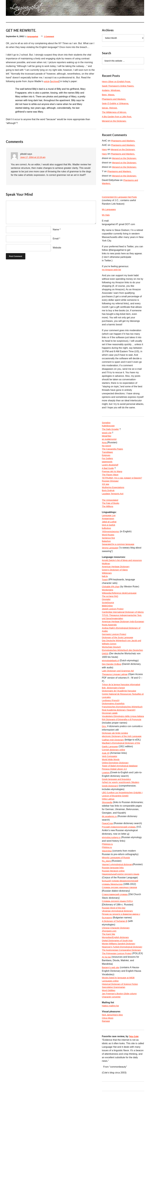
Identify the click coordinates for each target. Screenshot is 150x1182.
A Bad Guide (108, 473)
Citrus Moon (108, 1103)
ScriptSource (108, 625)
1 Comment (50, 36)
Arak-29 (106, 808)
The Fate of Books (111, 515)
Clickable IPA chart (111, 608)
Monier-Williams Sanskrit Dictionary (120, 1015)
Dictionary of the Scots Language (119, 667)
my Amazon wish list (112, 271)
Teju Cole (134, 1122)
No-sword (107, 449)
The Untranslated (111, 512)
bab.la (105, 597)
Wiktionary (107, 594)
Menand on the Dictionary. (115, 121)
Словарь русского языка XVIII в (119, 969)
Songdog (106, 424)
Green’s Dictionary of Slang (116, 590)
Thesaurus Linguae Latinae (116, 709)
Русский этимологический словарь (120, 888)
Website (57, 247)
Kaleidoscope (109, 428)
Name (56, 229)
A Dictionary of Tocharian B (116, 990)
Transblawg (108, 456)
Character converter (112, 1081)
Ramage (106, 1107)
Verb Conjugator (110, 811)
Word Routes (109, 549)
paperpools (108, 466)
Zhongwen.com (110, 1001)
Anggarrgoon (109, 532)
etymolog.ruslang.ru (112, 899)
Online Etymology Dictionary (116, 818)
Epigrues (106, 459)
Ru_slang (107, 923)
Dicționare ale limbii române (116, 783)
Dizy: (104, 776)
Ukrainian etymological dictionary (119, 980)
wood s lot (107, 435)
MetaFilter (107, 438)
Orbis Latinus (109, 857)
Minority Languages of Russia (117, 920)
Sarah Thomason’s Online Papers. (120, 86)
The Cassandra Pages (113, 452)
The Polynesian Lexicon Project (118, 1032)
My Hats (106, 216)
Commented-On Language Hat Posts (121, 197)
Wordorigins (108, 611)
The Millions (108, 519)
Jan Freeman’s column (121, 1078)
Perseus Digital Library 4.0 (115, 825)
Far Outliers (108, 463)
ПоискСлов (108, 885)
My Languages (109, 210)
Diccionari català (110, 759)
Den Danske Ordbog (112, 699)
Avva (105, 445)
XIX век (106, 494)
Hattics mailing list (111, 1091)
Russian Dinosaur (111, 491)
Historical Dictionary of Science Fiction (122, 1067)
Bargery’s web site (111, 1050)
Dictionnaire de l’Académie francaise (121, 731)
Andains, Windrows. (112, 90)
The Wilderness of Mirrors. (115, 112)
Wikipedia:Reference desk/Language (121, 615)
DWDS (105, 688)
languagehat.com (14, 9)
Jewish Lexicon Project (114, 632)
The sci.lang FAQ (111, 618)
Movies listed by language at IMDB (120, 1060)
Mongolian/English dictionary (117, 1008)
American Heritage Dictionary (117, 587)
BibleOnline (108, 629)
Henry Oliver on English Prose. (118, 81)
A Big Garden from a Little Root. (118, 116)
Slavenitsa (107, 913)
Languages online (111, 1064)
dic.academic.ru (110, 878)
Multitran (106, 583)
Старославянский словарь (116, 962)
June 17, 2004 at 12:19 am (34, 157)
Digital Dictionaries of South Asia (119, 1011)
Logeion (106, 829)
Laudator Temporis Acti (114, 505)
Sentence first (109, 553)
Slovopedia (108, 860)
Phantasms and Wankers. (115, 99)
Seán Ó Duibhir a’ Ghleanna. (117, 103)
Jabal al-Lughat (110, 535)
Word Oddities (109, 1074)
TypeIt (105, 601)
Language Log (109, 528)
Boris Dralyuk (109, 501)
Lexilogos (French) (111, 741)
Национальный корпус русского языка (122, 941)
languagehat (33, 36)
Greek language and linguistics (118, 836)
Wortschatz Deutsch (112, 678)
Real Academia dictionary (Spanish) (120, 755)
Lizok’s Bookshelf (111, 470)
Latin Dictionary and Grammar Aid (119, 706)
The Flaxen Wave (111, 480)
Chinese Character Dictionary (117, 997)
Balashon (107, 556)
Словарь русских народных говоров (121, 955)
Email (56, 238)
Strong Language (111, 563)
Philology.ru (108, 906)
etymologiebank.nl (111, 695)
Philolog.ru (107, 909)
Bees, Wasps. (109, 94)
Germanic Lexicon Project (115, 664)
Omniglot (106, 622)
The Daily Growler (111, 431)
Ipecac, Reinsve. (110, 108)
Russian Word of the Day (115, 976)
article (47, 81)
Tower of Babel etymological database (122, 822)
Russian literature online (114, 937)
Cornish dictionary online (115, 804)
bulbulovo (107, 542)
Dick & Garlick (109, 539)
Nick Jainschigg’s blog (113, 1100)
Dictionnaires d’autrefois (114, 745)
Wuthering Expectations (114, 498)
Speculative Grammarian (115, 1071)
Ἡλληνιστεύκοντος (111, 546)
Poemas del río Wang (113, 477)
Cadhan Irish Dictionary (114, 794)
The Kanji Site (109, 1004)
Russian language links (114, 934)
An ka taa (107, 1039)
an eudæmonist (110, 442)
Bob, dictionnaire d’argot (114, 727)
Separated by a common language (120, 560)
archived (56, 81)
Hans (104, 149)
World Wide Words (111, 815)
